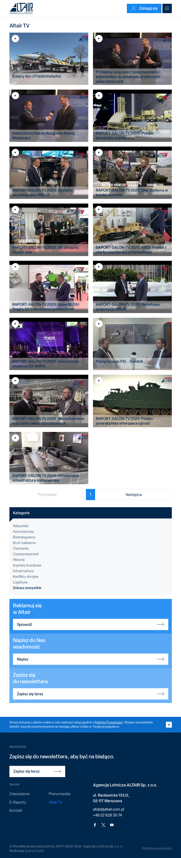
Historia (19, 559)
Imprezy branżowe (27, 565)
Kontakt (15, 810)
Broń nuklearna (24, 543)
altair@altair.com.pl (108, 809)
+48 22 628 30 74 (107, 815)
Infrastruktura (23, 571)
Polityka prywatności (157, 848)
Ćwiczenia (20, 548)
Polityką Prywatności (109, 722)
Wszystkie (20, 526)
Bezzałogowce (24, 537)
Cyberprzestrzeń (26, 554)
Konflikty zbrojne (25, 576)
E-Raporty (17, 802)
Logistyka (20, 582)
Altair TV (55, 802)
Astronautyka (23, 531)
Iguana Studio (34, 851)
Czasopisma (19, 793)
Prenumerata (59, 793)
